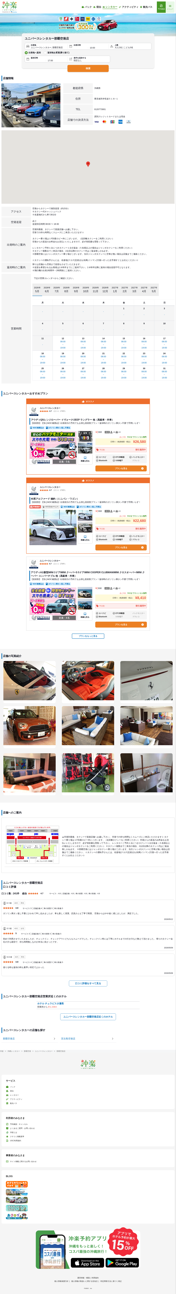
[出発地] (48, 47)
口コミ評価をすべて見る (88, 983)
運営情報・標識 (83, 1278)
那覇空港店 (61, 1051)
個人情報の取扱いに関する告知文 (84, 1281)
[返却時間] (57, 60)
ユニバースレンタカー (44, 1051)
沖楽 (2, 1051)
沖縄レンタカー (14, 1051)
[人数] (132, 47)
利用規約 (95, 1278)
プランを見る (129, 468)
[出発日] (80, 48)
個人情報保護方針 (61, 1281)
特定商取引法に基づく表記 (111, 1281)
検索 (88, 68)
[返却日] (37, 60)
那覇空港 (27, 1051)
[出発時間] (98, 48)
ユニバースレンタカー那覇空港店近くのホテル (88, 1016)
